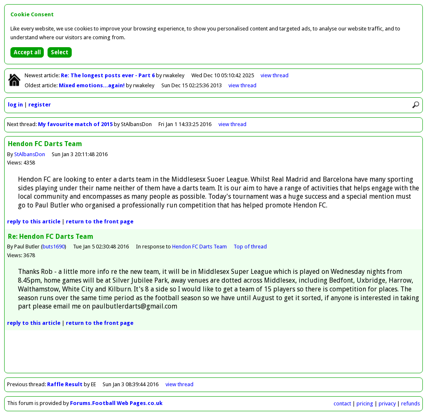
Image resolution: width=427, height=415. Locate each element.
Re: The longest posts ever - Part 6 (108, 75)
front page (99, 221)
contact (342, 403)
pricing (365, 403)
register (39, 104)
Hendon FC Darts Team (199, 246)
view (275, 75)
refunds (410, 403)
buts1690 (54, 246)
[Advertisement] (213, 354)
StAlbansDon (29, 154)
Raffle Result (65, 384)
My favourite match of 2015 (75, 124)
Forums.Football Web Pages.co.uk (116, 403)
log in (15, 104)
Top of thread (250, 246)
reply (33, 221)
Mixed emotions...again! (92, 85)
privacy (387, 403)
